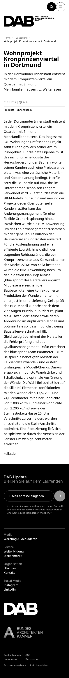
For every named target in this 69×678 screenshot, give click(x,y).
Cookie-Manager (13, 655)
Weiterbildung (14, 551)
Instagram (11, 585)
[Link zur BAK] (34, 632)
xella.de (10, 453)
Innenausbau (24, 110)
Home (7, 37)
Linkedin (10, 589)
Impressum (10, 659)
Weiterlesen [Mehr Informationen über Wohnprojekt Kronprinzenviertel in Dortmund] (52, 89)
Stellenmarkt (13, 556)
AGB (27, 655)
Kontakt (9, 573)
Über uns (10, 568)
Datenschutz (32, 659)
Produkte (9, 110)
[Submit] (59, 495)
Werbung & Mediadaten (20, 539)
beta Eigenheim (46, 152)
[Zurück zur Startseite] (29, 21)
